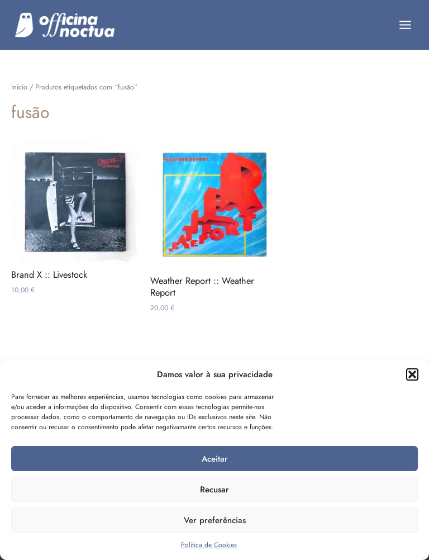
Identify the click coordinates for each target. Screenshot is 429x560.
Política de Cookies (209, 545)
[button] (412, 374)
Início (19, 87)
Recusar (214, 489)
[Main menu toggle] (405, 24)
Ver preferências (215, 520)
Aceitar (215, 459)
